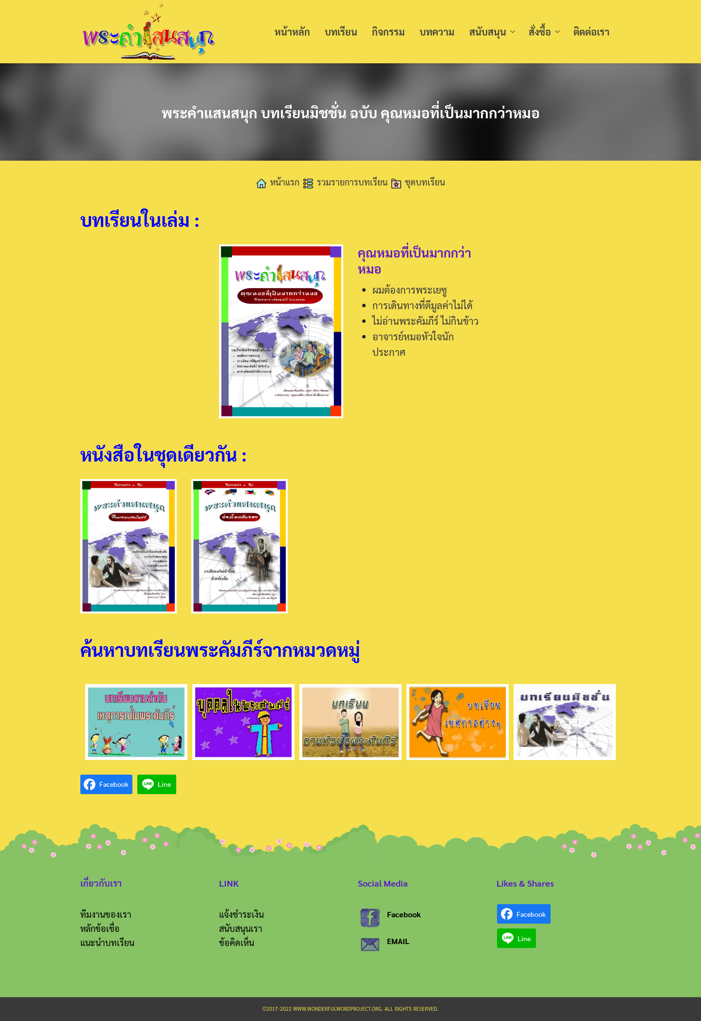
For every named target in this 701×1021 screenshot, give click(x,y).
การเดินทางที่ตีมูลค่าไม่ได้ (422, 305)
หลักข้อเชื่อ (100, 928)
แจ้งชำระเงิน (241, 914)
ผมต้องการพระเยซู (409, 289)
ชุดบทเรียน (425, 181)
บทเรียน (341, 31)
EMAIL (398, 941)
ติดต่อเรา (591, 31)
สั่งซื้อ (540, 31)
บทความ (437, 31)
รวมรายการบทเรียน (352, 181)
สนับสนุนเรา (240, 928)
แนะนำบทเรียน (107, 942)
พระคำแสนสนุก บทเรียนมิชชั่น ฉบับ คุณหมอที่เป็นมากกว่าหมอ (350, 112)
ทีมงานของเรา (105, 914)
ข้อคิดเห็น (236, 942)
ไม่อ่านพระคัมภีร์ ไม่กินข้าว (425, 321)
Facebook (404, 914)
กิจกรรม (388, 31)
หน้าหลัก (292, 31)
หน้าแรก (284, 181)
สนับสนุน (487, 31)
